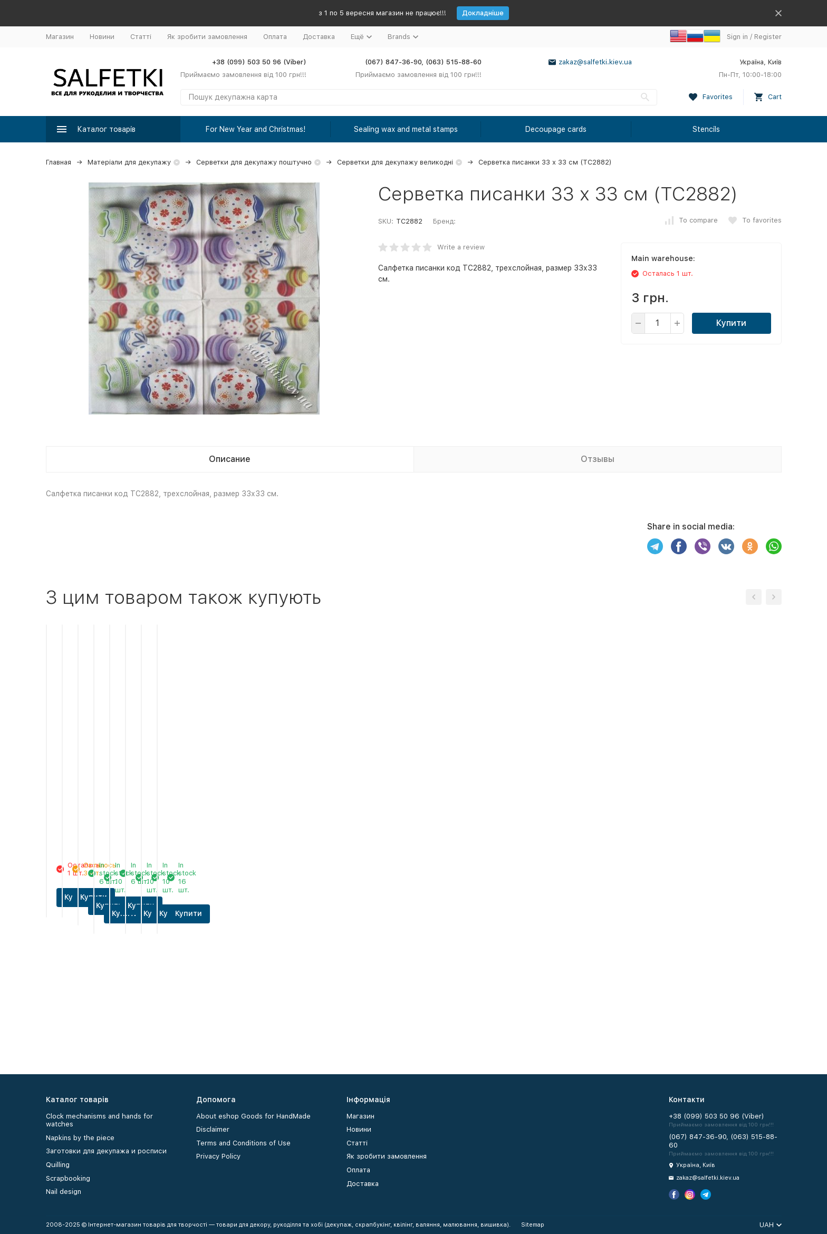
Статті (140, 37)
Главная (58, 162)
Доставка (319, 37)
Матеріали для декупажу (129, 162)
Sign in (737, 37)
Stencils (706, 129)
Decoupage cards (555, 129)
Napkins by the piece (80, 1138)
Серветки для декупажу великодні (395, 162)
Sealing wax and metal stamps (406, 129)
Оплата (275, 37)
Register (768, 37)
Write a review (461, 247)
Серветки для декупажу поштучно (254, 162)
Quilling (58, 1165)
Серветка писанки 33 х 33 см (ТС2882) (545, 162)
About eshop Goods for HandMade (253, 1116)
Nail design (63, 1192)
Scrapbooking (68, 1178)
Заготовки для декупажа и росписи (106, 1151)
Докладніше (483, 13)
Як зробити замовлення (207, 37)
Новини (102, 37)
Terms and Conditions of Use (243, 1143)
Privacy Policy (218, 1156)
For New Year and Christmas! (255, 129)
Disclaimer (212, 1129)
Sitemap (532, 1224)
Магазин (60, 37)
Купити (731, 323)
